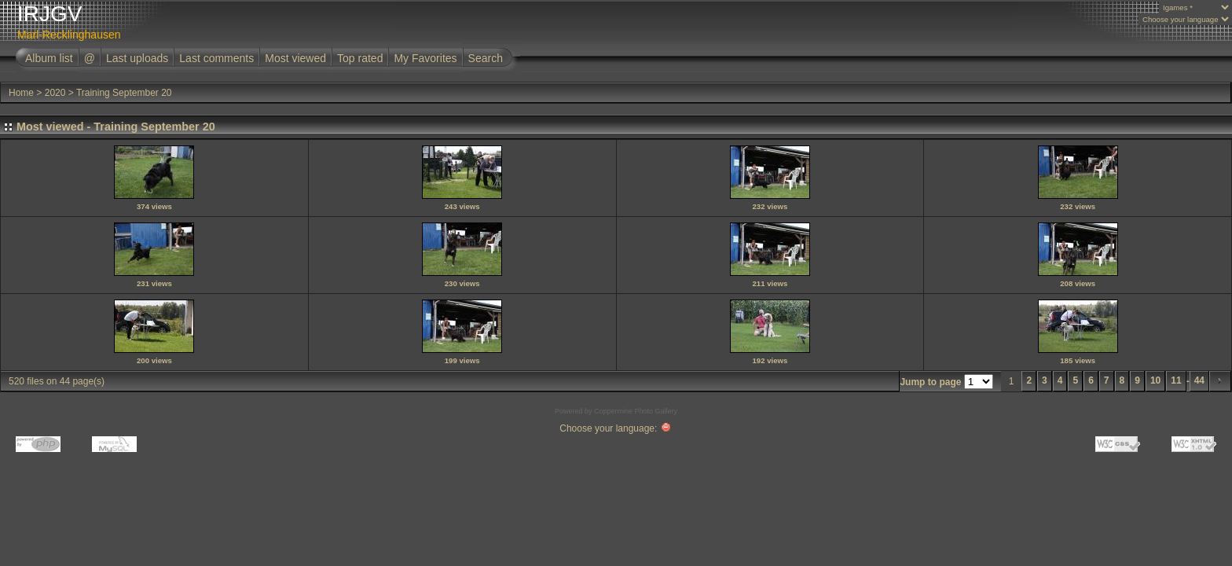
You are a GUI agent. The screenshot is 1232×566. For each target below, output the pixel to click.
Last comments (216, 58)
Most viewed (295, 58)
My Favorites (425, 58)
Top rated (360, 58)
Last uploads (137, 58)
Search (485, 58)
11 (1176, 380)
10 (1155, 380)
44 (1199, 380)
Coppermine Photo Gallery (635, 411)
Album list (49, 58)
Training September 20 (124, 92)
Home (21, 92)
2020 (55, 92)
